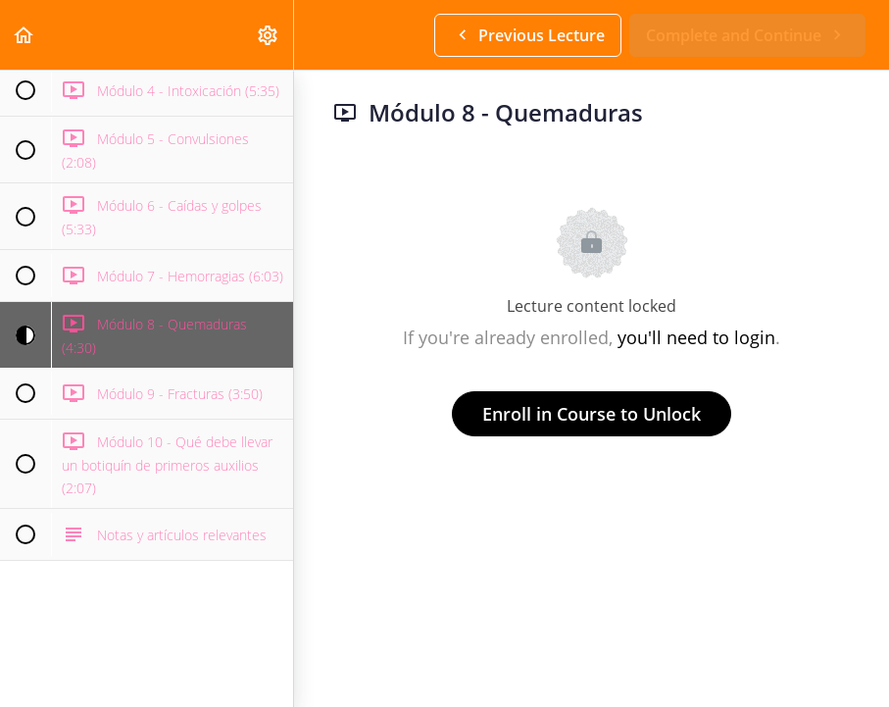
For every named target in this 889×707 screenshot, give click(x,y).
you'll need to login (696, 337)
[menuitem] (268, 35)
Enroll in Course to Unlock (591, 414)
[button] (24, 35)
